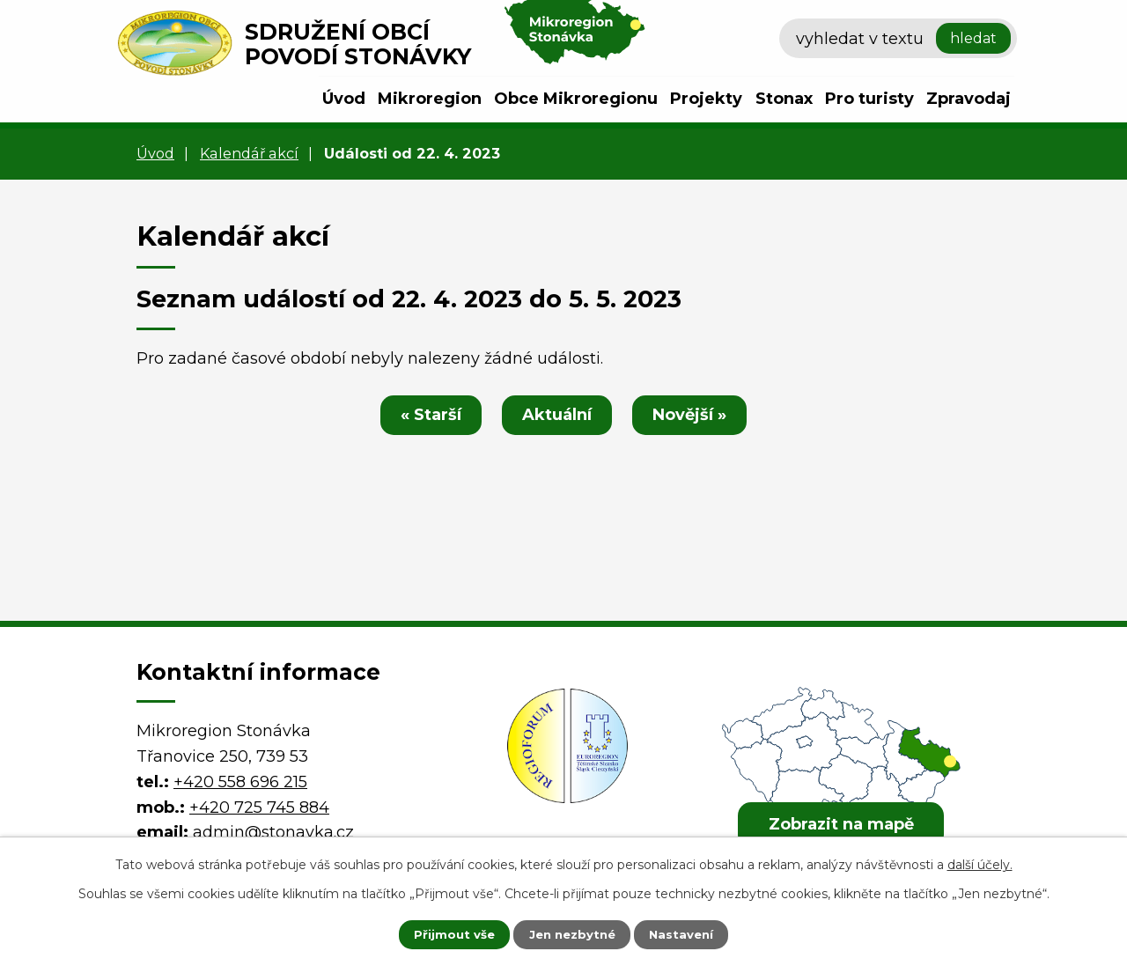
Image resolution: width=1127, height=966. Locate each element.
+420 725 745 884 (259, 807)
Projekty (706, 98)
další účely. (980, 863)
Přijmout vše (443, 933)
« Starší (424, 414)
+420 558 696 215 (240, 782)
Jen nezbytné (572, 933)
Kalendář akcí (249, 153)
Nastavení (692, 933)
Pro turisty (869, 98)
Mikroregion (430, 98)
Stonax (784, 98)
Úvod (343, 98)
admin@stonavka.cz (273, 832)
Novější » (696, 414)
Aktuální (557, 414)
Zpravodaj (968, 98)
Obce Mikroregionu (576, 98)
